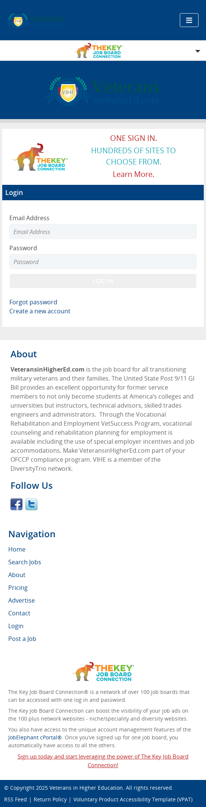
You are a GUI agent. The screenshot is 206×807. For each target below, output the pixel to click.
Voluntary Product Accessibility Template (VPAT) (133, 799)
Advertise (21, 600)
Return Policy (50, 799)
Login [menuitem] (16, 626)
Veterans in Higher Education (86, 787)
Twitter (31, 504)
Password (23, 248)
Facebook (16, 504)
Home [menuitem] (16, 549)
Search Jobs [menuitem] (24, 562)
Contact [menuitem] (19, 613)
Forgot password (33, 302)
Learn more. (133, 174)
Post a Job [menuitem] (22, 639)
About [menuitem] (16, 575)
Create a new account (39, 311)
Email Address (29, 218)
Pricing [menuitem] (18, 587)
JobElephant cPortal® (35, 737)
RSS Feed (15, 799)
